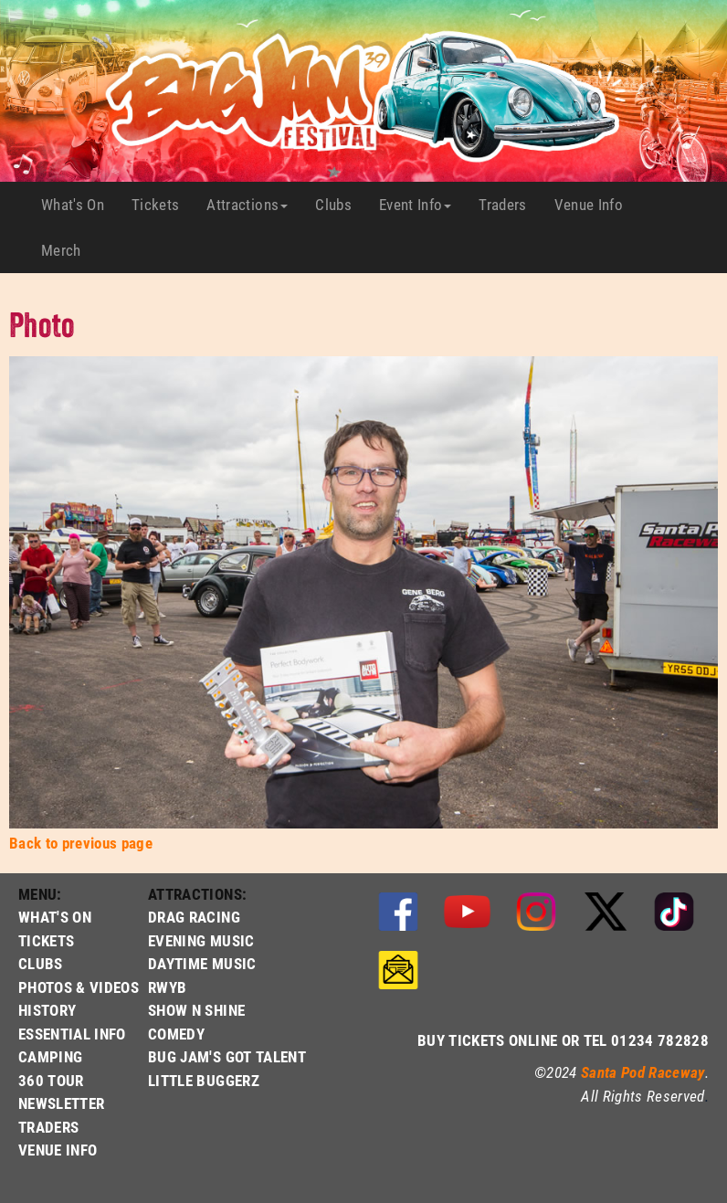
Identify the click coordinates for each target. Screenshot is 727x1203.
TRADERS (48, 1126)
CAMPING (50, 1056)
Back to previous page (81, 842)
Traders (509, 205)
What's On (79, 205)
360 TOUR (51, 1080)
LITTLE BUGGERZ (203, 1080)
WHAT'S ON (54, 916)
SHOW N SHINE (196, 1009)
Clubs (340, 205)
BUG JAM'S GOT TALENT (227, 1056)
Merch (68, 250)
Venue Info (595, 205)
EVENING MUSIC (201, 940)
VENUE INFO (57, 1149)
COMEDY (176, 1033)
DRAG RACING (194, 916)
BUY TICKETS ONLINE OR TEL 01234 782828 (563, 1039)
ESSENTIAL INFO (72, 1033)
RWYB (167, 986)
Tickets (162, 205)
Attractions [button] (247, 204)
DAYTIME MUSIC (202, 963)
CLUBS (40, 963)
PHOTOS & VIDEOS (78, 986)
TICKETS (46, 940)
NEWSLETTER (61, 1102)
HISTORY (47, 1009)
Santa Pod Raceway (643, 1071)
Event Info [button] (415, 204)
